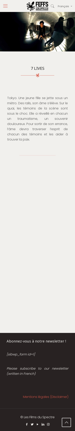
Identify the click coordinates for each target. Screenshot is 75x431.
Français (65, 6)
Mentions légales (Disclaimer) (45, 397)
